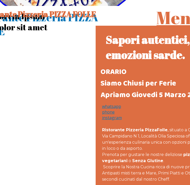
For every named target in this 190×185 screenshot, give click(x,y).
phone (108, 112)
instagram (112, 118)
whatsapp (111, 106)
